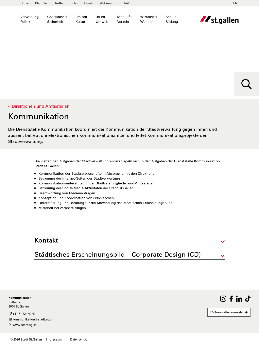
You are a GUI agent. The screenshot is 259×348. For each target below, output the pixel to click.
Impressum (54, 339)
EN (235, 3)
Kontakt (124, 3)
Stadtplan (42, 3)
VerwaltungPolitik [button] (29, 19)
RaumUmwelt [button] (102, 19)
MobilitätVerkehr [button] (124, 19)
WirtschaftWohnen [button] (148, 19)
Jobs (74, 3)
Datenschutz (79, 339)
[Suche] (246, 84)
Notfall (59, 3)
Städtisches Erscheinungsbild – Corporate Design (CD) (117, 254)
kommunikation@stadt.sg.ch (30, 319)
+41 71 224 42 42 (21, 314)
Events (88, 3)
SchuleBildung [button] (172, 19)
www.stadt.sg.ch (22, 325)
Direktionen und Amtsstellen (41, 106)
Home (25, 3)
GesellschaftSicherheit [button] (57, 19)
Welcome (106, 3)
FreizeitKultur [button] (81, 19)
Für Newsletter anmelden (229, 312)
